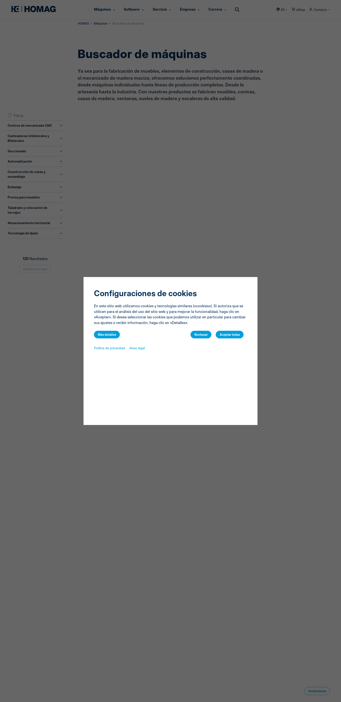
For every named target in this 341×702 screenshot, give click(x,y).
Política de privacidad (109, 348)
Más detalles (107, 334)
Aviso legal (137, 348)
